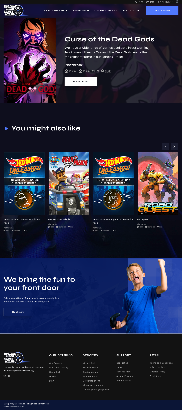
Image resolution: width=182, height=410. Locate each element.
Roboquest (142, 219)
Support (131, 10)
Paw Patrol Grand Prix (59, 219)
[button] (165, 146)
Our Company (55, 10)
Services (81, 10)
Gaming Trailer (105, 10)
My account (165, 2)
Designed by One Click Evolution (14, 406)
